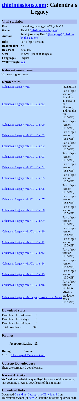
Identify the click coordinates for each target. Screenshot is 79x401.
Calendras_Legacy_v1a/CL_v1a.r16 (23, 284)
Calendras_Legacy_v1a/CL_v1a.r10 (23, 231)
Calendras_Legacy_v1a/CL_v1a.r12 (23, 252)
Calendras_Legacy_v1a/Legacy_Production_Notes (32, 297)
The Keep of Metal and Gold (28, 355)
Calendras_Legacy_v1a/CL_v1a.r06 (23, 188)
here (31, 397)
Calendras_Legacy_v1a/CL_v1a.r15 (23, 274)
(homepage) (55, 34)
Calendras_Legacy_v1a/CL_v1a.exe (23, 104)
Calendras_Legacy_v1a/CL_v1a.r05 (23, 178)
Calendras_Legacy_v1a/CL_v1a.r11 (23, 242)
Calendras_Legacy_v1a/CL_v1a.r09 (23, 220)
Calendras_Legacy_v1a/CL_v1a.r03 (23, 156)
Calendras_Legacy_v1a (16, 86)
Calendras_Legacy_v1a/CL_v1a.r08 (23, 210)
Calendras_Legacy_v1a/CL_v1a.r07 (23, 199)
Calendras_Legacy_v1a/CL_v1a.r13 (36, 394)
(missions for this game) (44, 30)
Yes (23, 62)
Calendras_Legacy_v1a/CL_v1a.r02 (23, 146)
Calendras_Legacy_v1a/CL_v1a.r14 (23, 263)
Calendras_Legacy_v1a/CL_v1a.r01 (23, 135)
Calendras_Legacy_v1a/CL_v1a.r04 (23, 167)
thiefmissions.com (24, 4)
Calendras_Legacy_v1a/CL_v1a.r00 (23, 124)
